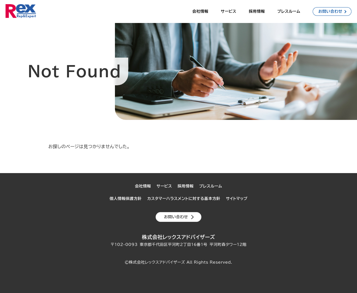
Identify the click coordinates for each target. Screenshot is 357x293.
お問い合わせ (330, 11)
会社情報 (200, 11)
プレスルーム (288, 11)
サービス (228, 11)
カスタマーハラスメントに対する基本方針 (183, 199)
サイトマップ (237, 199)
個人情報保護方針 (126, 199)
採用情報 (257, 11)
